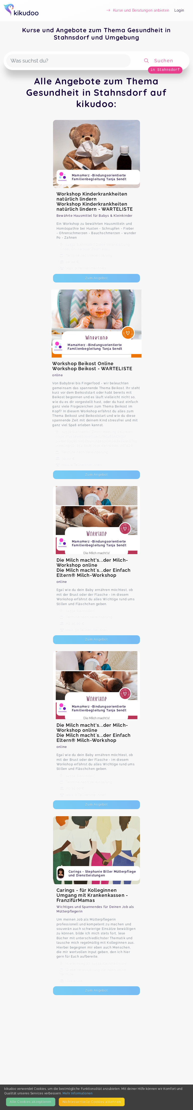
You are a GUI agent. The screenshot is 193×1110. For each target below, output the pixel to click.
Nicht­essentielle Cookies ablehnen (92, 1102)
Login (179, 10)
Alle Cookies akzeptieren (30, 1102)
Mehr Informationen (78, 1093)
